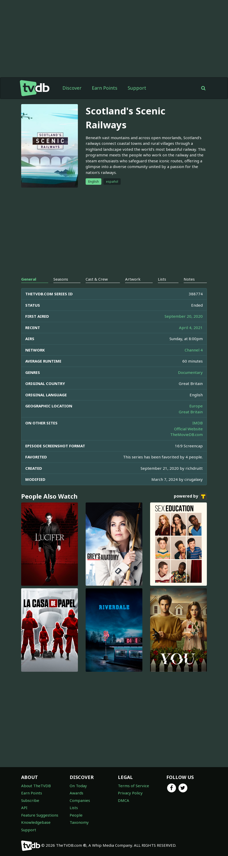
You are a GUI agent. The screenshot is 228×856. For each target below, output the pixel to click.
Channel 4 (194, 350)
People (76, 815)
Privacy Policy (130, 792)
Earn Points (104, 88)
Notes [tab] (189, 279)
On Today (78, 785)
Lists (74, 807)
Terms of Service (133, 785)
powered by (190, 496)
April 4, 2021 (191, 327)
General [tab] (28, 279)
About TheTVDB (36, 785)
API (24, 807)
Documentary (190, 372)
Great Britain (191, 411)
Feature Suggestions (39, 815)
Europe (196, 405)
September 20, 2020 (184, 316)
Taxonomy (79, 822)
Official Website (188, 428)
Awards (76, 792)
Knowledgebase (36, 822)
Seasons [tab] (60, 279)
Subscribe (30, 800)
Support (137, 88)
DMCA (123, 800)
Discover (72, 88)
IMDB (197, 422)
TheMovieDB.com (186, 434)
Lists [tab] (162, 279)
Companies (80, 800)
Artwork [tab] (133, 279)
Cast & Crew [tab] (97, 279)
